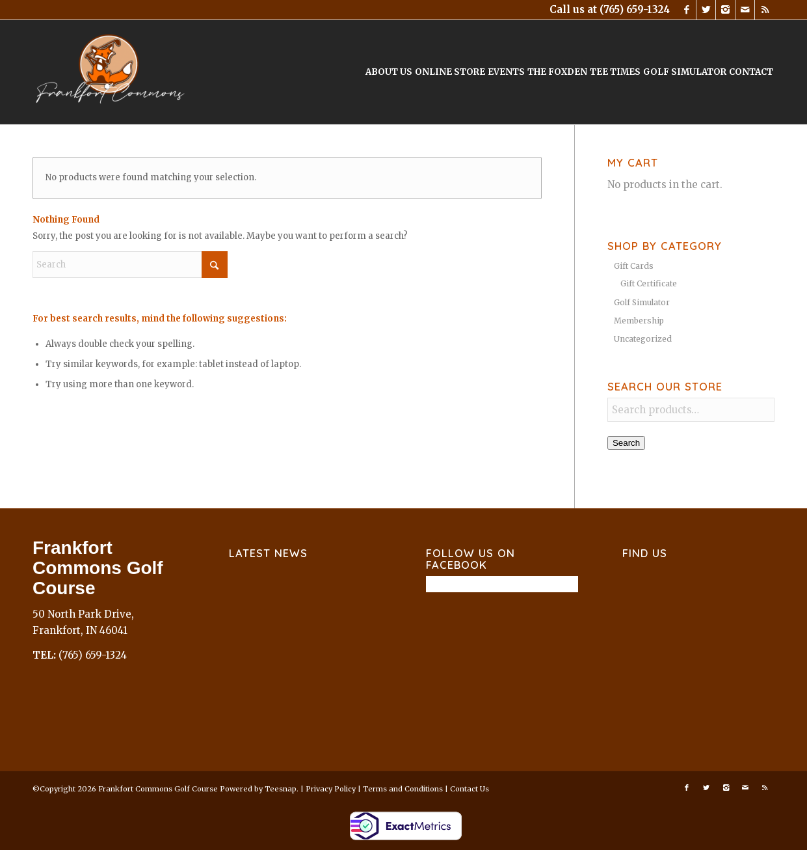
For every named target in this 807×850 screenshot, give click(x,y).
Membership (639, 320)
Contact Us (469, 788)
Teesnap (281, 788)
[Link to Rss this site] (764, 10)
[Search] (130, 264)
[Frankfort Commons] (111, 72)
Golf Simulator (642, 302)
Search (626, 443)
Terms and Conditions (403, 788)
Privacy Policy (331, 788)
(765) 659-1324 (635, 9)
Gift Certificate (648, 283)
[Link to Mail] (744, 10)
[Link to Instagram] (725, 10)
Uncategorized (643, 339)
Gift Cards (634, 266)
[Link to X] (705, 10)
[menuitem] (389, 72)
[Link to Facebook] (686, 10)
